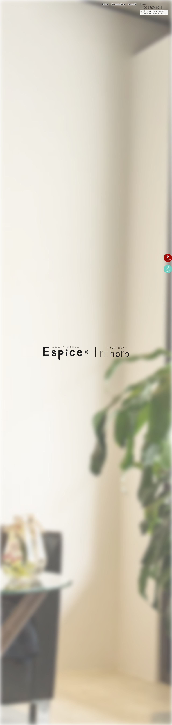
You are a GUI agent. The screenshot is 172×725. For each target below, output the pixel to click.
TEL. (151, 8)
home (105, 4)
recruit (132, 4)
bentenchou (118, 4)
